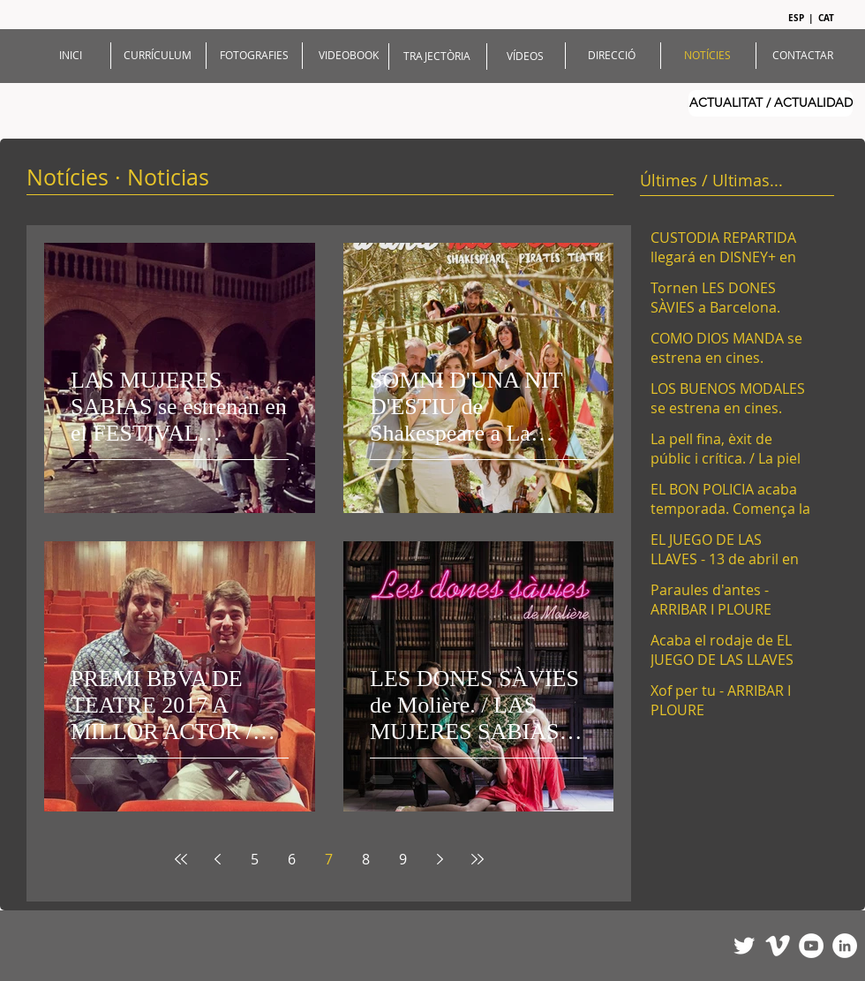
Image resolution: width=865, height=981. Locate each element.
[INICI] (70, 55)
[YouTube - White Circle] (811, 945)
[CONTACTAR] (802, 55)
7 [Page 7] (329, 859)
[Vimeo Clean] (777, 945)
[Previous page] (218, 859)
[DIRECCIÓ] (611, 55)
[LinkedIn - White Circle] (844, 945)
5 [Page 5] (255, 859)
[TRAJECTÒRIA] (436, 56)
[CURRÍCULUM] (158, 55)
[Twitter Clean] (744, 945)
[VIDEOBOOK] (348, 55)
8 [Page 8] (366, 859)
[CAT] (827, 17)
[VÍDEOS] (525, 56)
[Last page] (477, 859)
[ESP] (798, 17)
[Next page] (440, 859)
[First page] (181, 859)
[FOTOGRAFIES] (254, 55)
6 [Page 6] (292, 859)
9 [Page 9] (403, 859)
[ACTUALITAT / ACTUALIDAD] (770, 103)
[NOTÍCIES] (707, 55)
